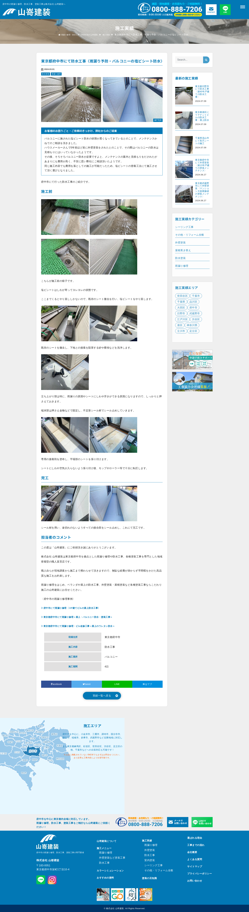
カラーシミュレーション (110, 870)
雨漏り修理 (56, 74)
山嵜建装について (106, 841)
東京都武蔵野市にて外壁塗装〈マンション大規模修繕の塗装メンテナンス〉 (202, 190)
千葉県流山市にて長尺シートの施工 (202, 141)
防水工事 (104, 862)
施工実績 (111, 34)
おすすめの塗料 (105, 877)
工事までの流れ (196, 845)
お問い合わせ (194, 880)
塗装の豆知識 (149, 878)
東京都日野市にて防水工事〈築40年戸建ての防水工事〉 (202, 91)
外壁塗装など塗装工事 (112, 857)
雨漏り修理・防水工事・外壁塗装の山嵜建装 (77, 34)
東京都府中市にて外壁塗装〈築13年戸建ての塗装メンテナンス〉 (202, 165)
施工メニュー (104, 848)
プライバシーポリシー (199, 873)
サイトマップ (194, 866)
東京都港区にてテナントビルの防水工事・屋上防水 (202, 116)
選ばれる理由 (194, 838)
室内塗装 (149, 860)
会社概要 (192, 852)
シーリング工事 (153, 865)
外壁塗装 (149, 850)
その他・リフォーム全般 (158, 870)
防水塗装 (45, 74)
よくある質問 (194, 859)
